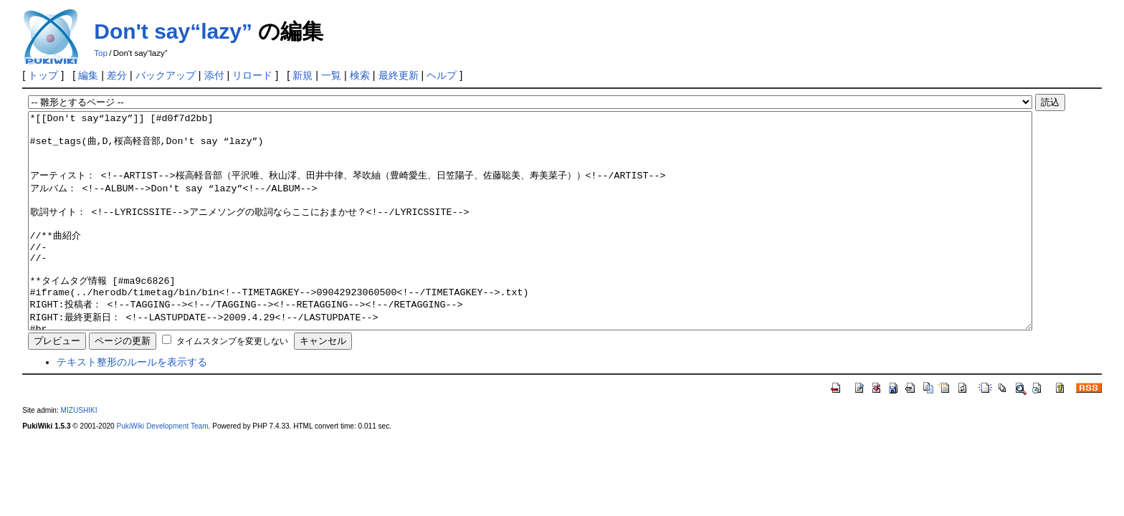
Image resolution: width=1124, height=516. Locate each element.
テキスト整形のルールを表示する (132, 405)
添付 (214, 75)
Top (101, 53)
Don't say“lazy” (173, 31)
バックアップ (165, 75)
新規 (302, 75)
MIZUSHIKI (79, 453)
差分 (117, 75)
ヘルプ (442, 75)
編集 (88, 75)
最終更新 (398, 75)
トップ (43, 75)
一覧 (331, 75)
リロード (252, 75)
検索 (360, 75)
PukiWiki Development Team (163, 469)
